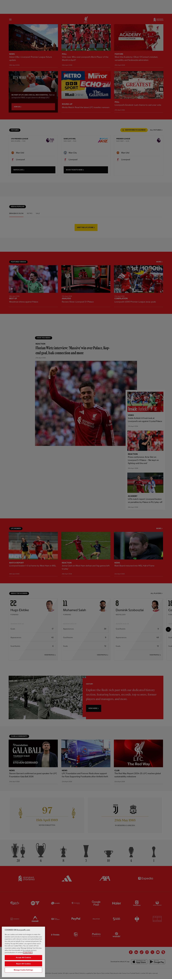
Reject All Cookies (23, 966)
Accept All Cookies (23, 960)
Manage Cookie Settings (23, 972)
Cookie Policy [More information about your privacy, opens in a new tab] (27, 955)
